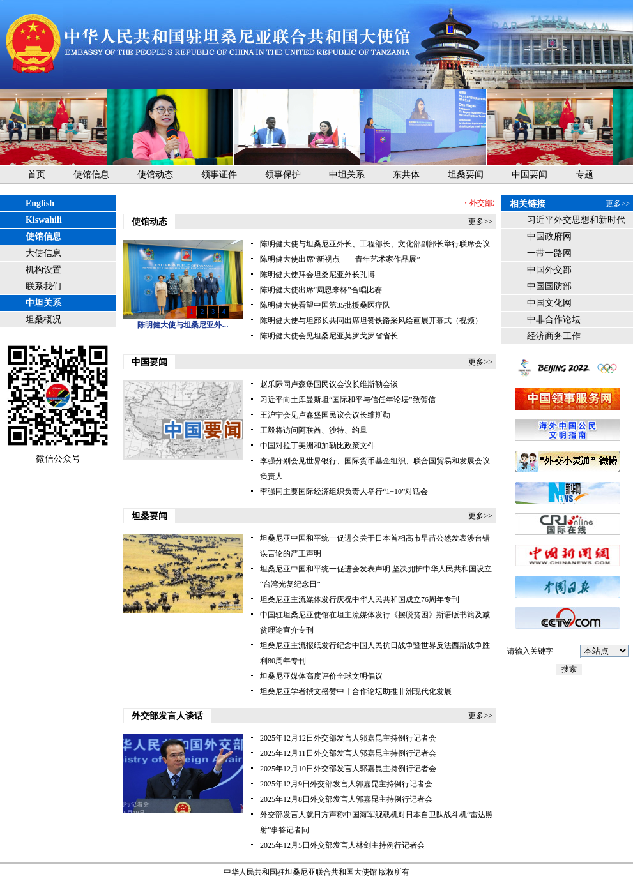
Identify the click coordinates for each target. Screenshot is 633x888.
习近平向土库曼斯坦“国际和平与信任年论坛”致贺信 (348, 399)
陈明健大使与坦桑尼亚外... (182, 324)
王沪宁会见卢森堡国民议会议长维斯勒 (325, 414)
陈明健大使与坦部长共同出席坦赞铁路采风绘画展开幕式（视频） (371, 320)
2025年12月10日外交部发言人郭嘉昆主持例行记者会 (348, 768)
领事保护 (283, 174)
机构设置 (43, 270)
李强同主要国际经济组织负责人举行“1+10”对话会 (344, 491)
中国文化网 (549, 303)
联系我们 (43, 286)
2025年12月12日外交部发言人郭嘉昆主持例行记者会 (348, 738)
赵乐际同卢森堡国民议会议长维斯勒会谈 (329, 384)
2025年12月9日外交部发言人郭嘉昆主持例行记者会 (346, 783)
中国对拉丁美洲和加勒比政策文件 (317, 445)
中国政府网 (549, 236)
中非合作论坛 (554, 319)
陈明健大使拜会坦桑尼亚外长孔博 (317, 274)
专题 (584, 174)
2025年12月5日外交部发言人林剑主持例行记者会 (342, 845)
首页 (36, 174)
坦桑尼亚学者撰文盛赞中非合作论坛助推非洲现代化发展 (356, 691)
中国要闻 (529, 174)
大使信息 (43, 253)
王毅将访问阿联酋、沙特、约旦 (313, 430)
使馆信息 (91, 174)
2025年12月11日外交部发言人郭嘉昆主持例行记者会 (348, 753)
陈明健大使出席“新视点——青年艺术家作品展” (340, 259)
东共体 (406, 174)
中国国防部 (549, 286)
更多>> (480, 221)
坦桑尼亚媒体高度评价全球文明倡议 (321, 676)
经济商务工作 (554, 336)
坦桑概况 (43, 319)
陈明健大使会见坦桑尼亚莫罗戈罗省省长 (329, 335)
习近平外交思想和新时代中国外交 (576, 222)
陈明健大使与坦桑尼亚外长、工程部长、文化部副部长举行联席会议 (375, 243)
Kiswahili (44, 220)
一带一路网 (549, 253)
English (40, 203)
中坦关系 (347, 174)
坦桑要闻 (466, 174)
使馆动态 (155, 174)
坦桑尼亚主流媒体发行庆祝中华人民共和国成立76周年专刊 (359, 599)
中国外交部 (549, 270)
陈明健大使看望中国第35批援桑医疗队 (325, 305)
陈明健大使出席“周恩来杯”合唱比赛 (321, 289)
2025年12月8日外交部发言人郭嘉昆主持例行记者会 (346, 799)
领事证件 (219, 174)
